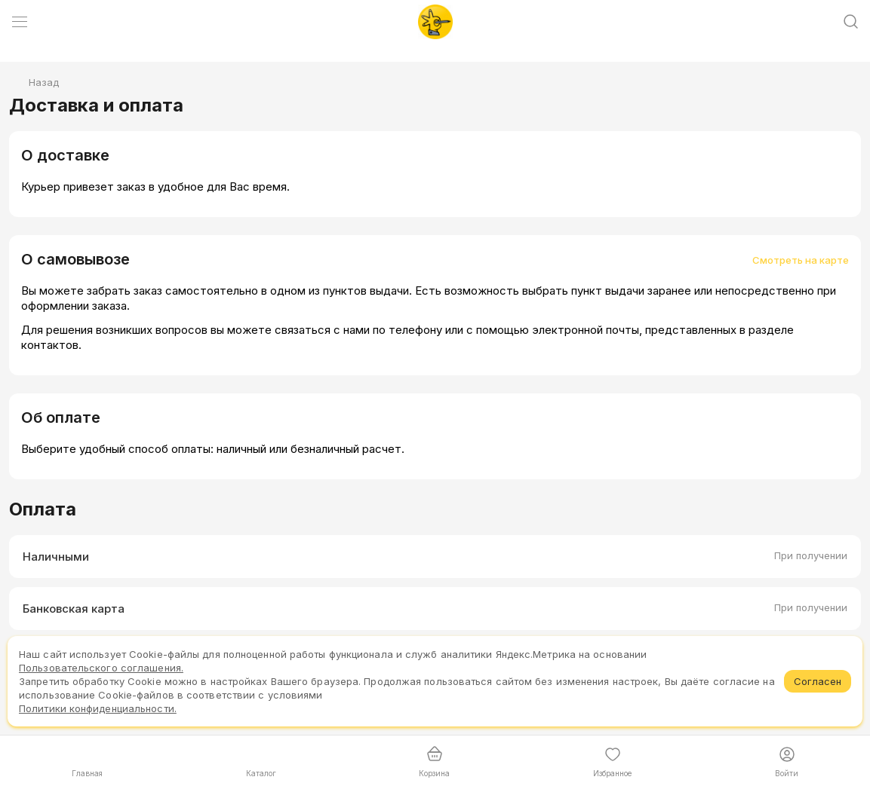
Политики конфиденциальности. (98, 708)
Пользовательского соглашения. (101, 668)
